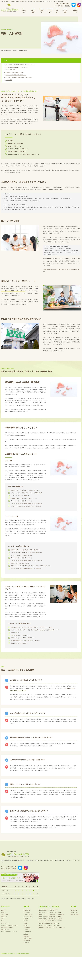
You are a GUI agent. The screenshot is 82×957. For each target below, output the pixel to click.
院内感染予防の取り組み (7, 927)
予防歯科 (26, 918)
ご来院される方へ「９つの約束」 (49, 906)
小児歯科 (26, 925)
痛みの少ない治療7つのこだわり (9, 925)
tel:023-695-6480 (62, 4)
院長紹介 (3, 912)
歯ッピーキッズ (5, 929)
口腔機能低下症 (27, 931)
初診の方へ (4, 910)
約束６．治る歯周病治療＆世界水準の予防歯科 (50, 921)
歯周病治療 (26, 936)
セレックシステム (28, 916)
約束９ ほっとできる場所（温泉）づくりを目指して (52, 927)
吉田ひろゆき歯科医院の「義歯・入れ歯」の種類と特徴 (19, 77)
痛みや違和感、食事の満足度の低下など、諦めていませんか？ (20, 64)
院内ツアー (4, 916)
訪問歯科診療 (27, 940)
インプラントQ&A (28, 914)
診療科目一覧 (27, 910)
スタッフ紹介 (4, 914)
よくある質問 (9, 80)
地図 (2, 918)
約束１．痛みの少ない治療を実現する (48, 910)
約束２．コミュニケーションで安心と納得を (50, 912)
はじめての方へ (23, 11)
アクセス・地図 (65, 11)
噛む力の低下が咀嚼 (10, 70)
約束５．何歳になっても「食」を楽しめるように (51, 918)
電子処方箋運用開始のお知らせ (9, 931)
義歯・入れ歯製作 (28, 938)
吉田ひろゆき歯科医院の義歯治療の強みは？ (16, 75)
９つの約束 (49, 11)
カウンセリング (5, 923)
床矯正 (25, 923)
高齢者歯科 (26, 942)
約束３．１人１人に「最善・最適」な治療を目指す (51, 914)
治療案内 (41, 11)
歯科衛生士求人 (75, 912)
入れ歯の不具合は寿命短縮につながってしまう (16, 67)
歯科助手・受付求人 (76, 914)
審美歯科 (26, 921)
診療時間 (67, 6)
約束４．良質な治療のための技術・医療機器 (50, 916)
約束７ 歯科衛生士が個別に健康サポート (49, 923)
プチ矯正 (26, 929)
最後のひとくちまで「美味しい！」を (14, 72)
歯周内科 (26, 934)
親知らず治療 (27, 927)
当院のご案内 (33, 11)
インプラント (27, 912)
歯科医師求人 (74, 910)
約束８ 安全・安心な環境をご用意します (49, 925)
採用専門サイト (75, 11)
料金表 (57, 11)
